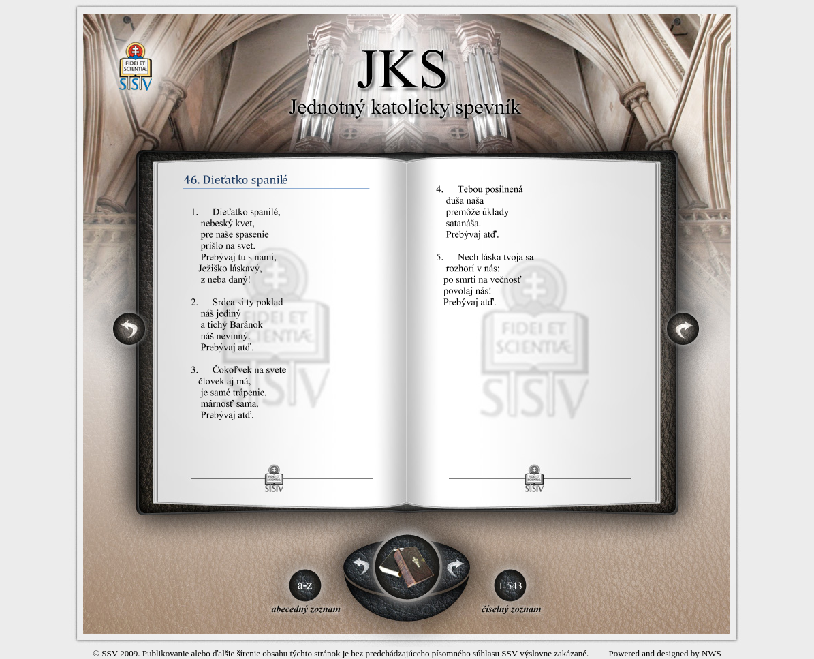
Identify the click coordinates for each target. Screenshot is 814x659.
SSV (109, 653)
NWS (711, 653)
